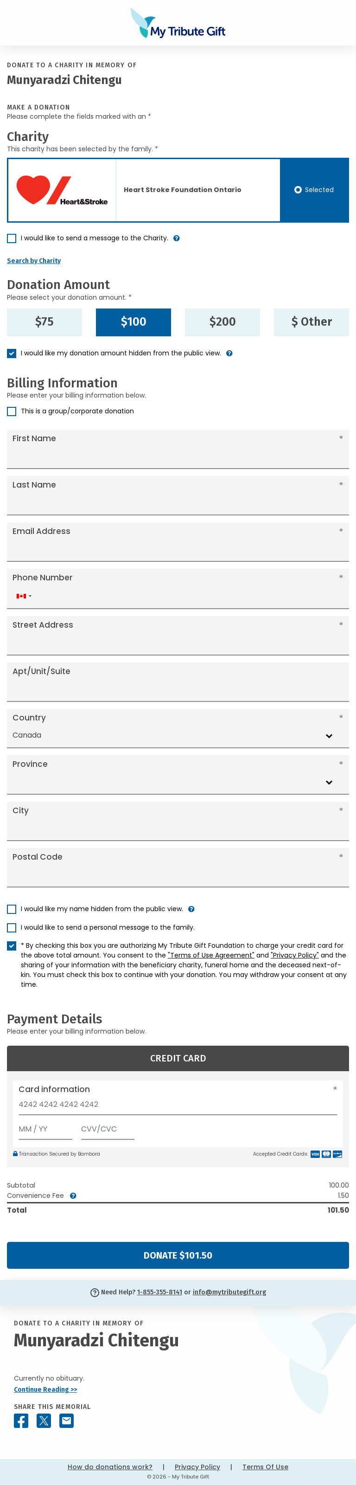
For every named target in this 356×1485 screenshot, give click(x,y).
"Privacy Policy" (295, 955)
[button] (176, 242)
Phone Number (43, 577)
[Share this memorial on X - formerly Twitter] (43, 1420)
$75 (44, 322)
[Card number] (178, 1107)
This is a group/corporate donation (77, 411)
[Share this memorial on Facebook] (21, 1420)
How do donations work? (110, 1467)
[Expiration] (45, 1127)
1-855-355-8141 (159, 1292)
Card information (54, 1089)
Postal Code (38, 856)
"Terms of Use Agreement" (211, 955)
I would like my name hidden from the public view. (102, 908)
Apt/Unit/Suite (41, 671)
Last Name (34, 484)
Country (29, 717)
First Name (34, 438)
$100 (133, 322)
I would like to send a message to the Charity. (94, 238)
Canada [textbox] (27, 735)
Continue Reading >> (45, 1390)
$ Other (312, 322)
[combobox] (23, 596)
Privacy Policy (197, 1467)
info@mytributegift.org (229, 1292)
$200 (223, 322)
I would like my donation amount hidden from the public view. (121, 353)
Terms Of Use (265, 1467)
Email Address (41, 531)
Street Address (43, 624)
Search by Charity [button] (34, 261)
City (21, 810)
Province (30, 764)
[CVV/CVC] (108, 1127)
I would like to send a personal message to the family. (108, 927)
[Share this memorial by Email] (66, 1420)
